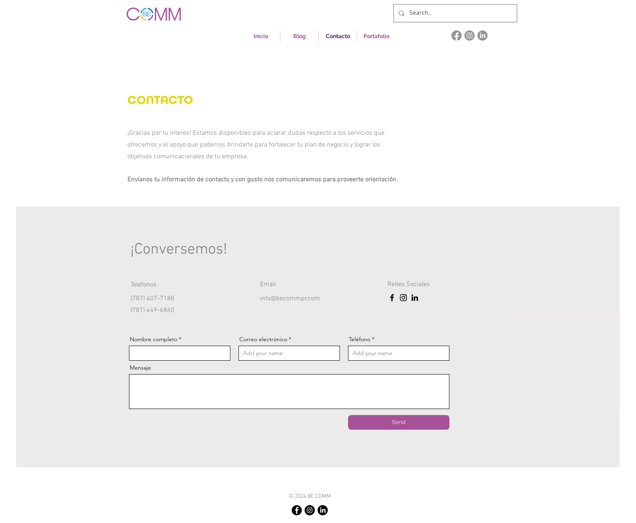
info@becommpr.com (290, 299)
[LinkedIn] (482, 35)
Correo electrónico (263, 339)
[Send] (398, 422)
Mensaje (140, 367)
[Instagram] (469, 35)
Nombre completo (153, 339)
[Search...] (454, 13)
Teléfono (359, 339)
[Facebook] (456, 35)
